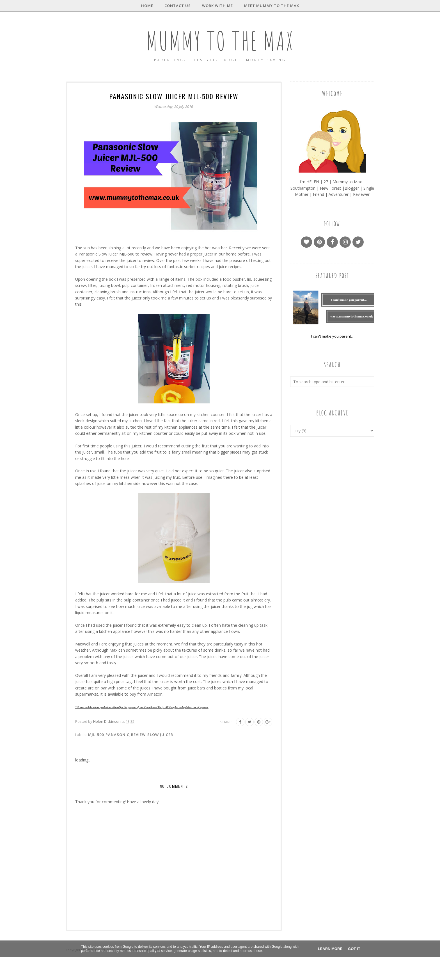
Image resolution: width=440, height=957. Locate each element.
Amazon (154, 694)
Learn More (330, 949)
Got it (354, 949)
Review (138, 734)
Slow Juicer (160, 734)
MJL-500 (96, 734)
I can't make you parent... (332, 336)
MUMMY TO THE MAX (220, 41)
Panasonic (117, 734)
